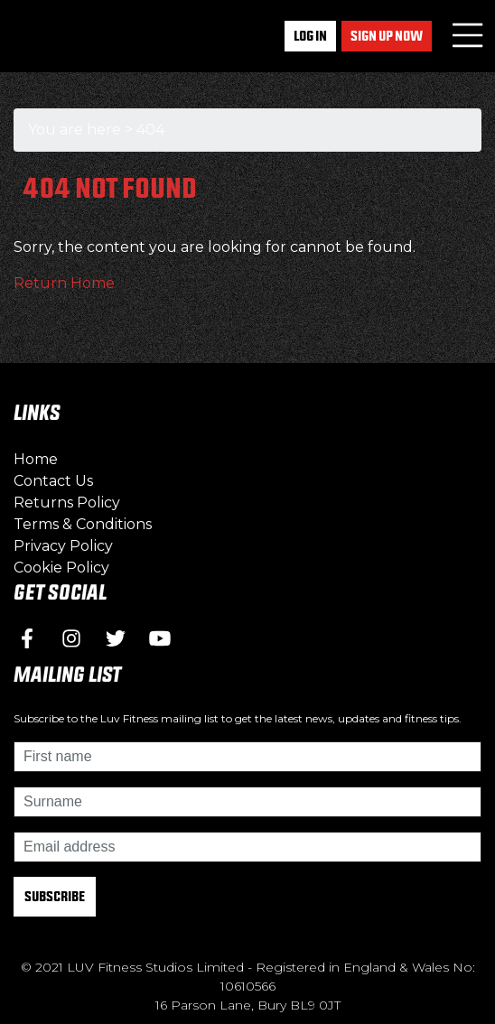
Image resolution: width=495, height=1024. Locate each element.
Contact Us (53, 480)
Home (36, 459)
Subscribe (54, 896)
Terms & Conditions (83, 524)
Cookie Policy (61, 567)
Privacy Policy (63, 545)
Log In (310, 35)
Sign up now (386, 35)
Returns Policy (67, 502)
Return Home (64, 283)
